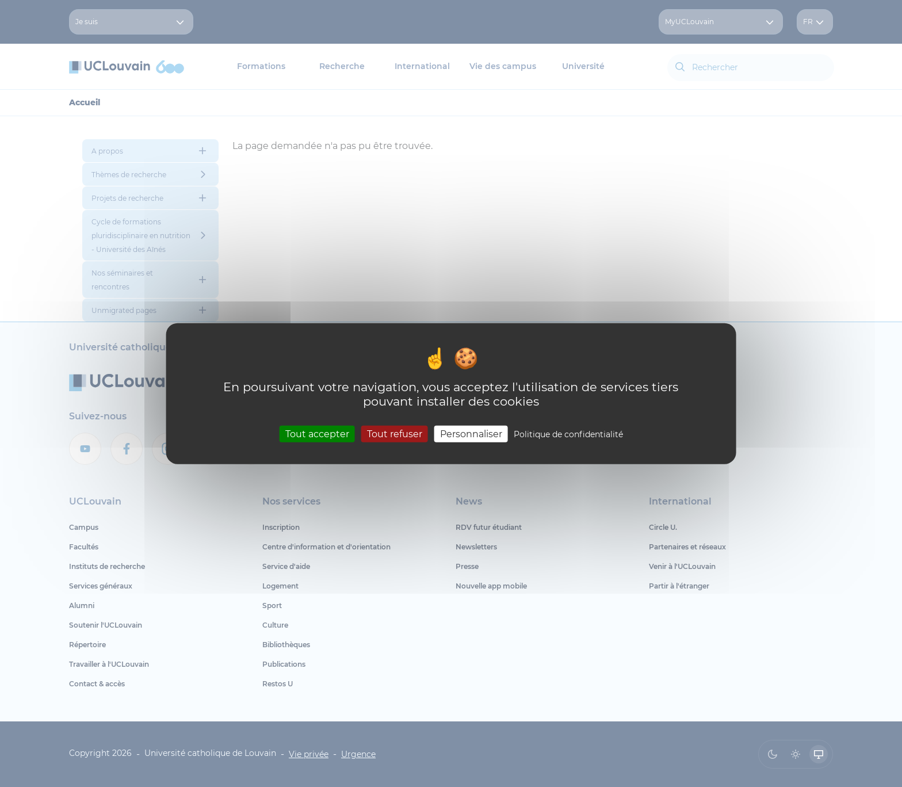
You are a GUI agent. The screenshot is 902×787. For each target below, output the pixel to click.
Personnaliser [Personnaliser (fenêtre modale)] (471, 433)
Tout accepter (317, 433)
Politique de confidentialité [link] (568, 434)
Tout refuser (394, 433)
